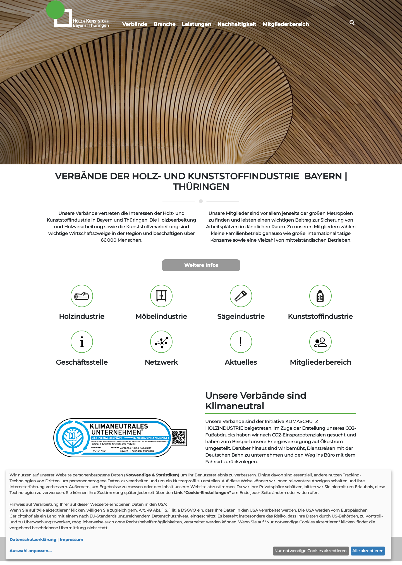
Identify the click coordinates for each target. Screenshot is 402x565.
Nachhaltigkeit (236, 24)
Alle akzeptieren (367, 550)
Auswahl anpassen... (30, 550)
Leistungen (196, 24)
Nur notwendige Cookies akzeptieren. (310, 550)
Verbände (134, 24)
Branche (164, 24)
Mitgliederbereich (286, 24)
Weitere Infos (201, 268)
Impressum (71, 539)
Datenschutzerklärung (32, 539)
